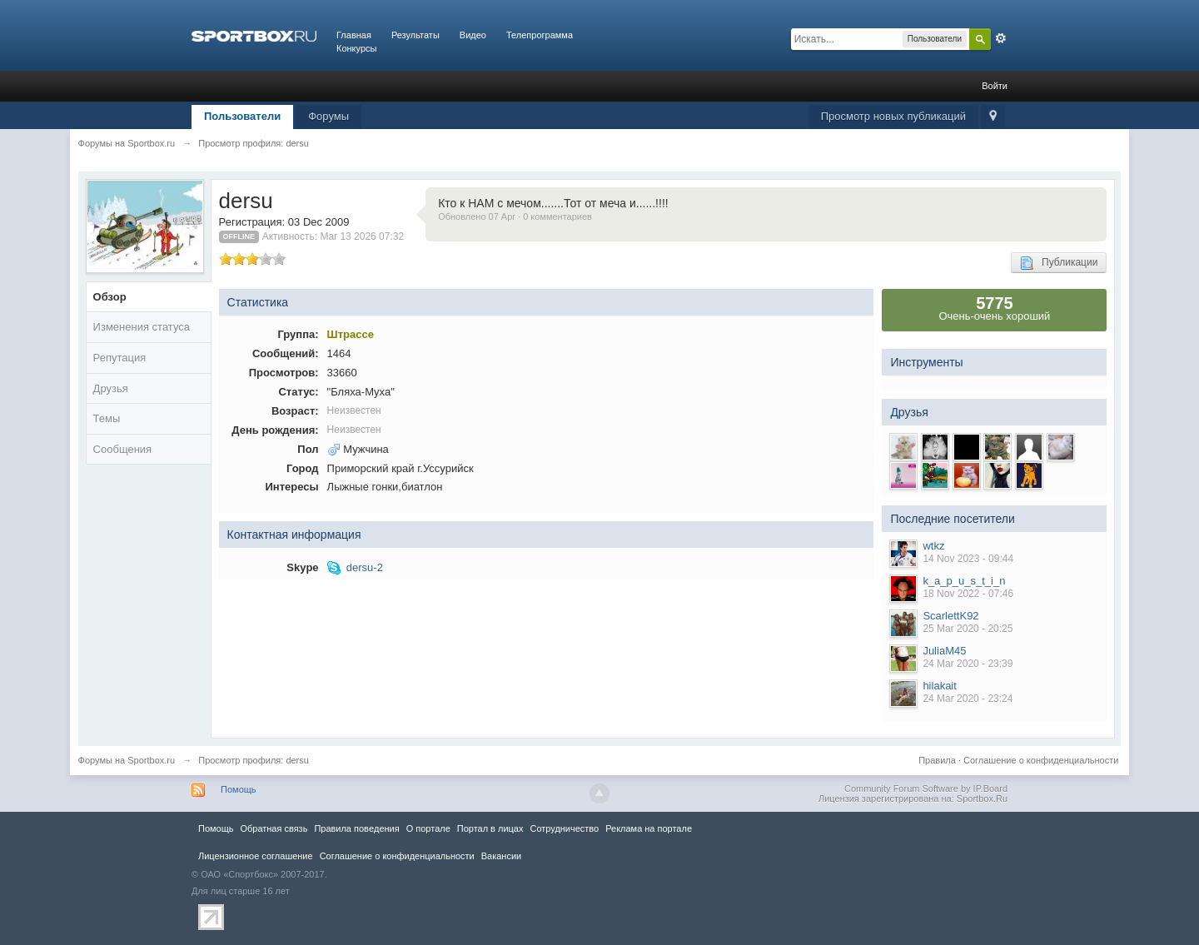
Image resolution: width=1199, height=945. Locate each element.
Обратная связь (273, 828)
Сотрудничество (564, 828)
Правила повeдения (356, 828)
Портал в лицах (490, 828)
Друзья (110, 388)
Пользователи (242, 116)
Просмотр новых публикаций (893, 116)
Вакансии (501, 856)
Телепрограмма (539, 35)
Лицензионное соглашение (255, 856)
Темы (107, 418)
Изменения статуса (141, 327)
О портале (428, 828)
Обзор (110, 297)
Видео (473, 35)
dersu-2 (364, 567)
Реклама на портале (648, 828)
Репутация (120, 357)
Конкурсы (356, 48)
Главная (353, 35)
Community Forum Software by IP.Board (925, 788)
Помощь (238, 789)
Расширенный (1000, 38)
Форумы (328, 116)
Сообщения (122, 449)
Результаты (415, 35)
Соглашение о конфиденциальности (1040, 760)
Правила (937, 760)
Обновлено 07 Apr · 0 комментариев (515, 216)
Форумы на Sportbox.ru (127, 760)
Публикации (1058, 263)
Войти (994, 86)
